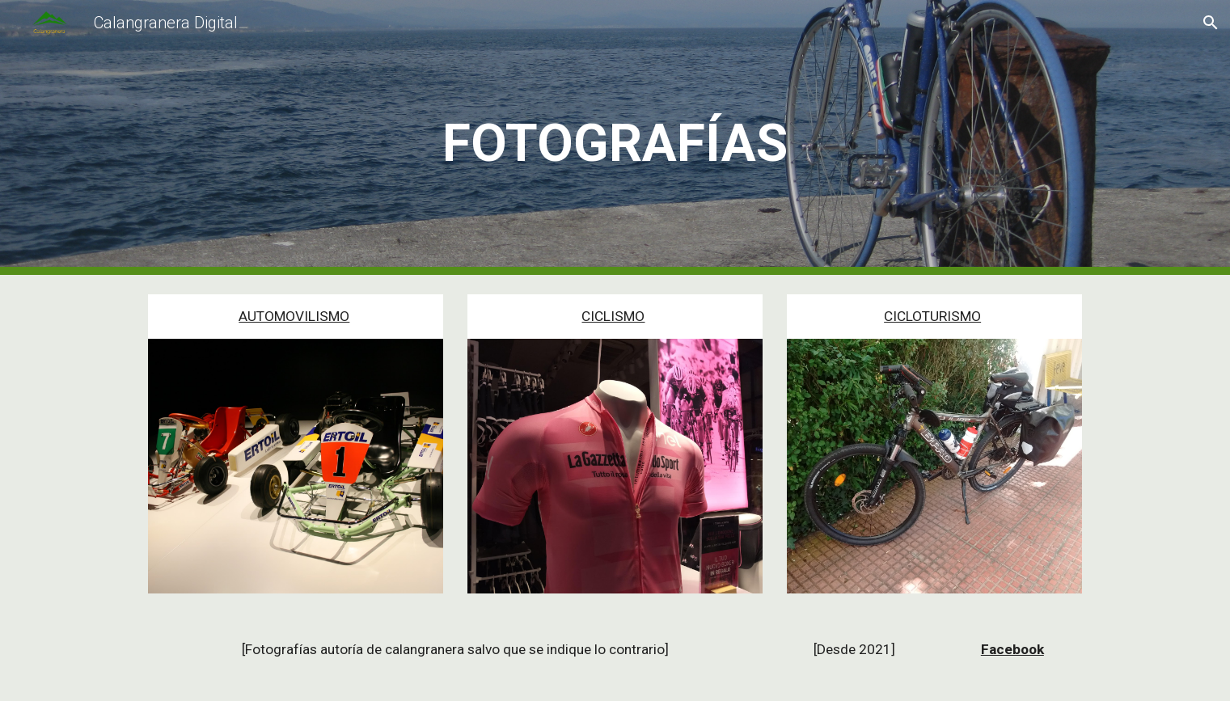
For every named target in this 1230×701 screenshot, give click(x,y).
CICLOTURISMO (932, 316)
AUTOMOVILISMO (294, 316)
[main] (615, 138)
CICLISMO (613, 316)
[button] (1210, 22)
